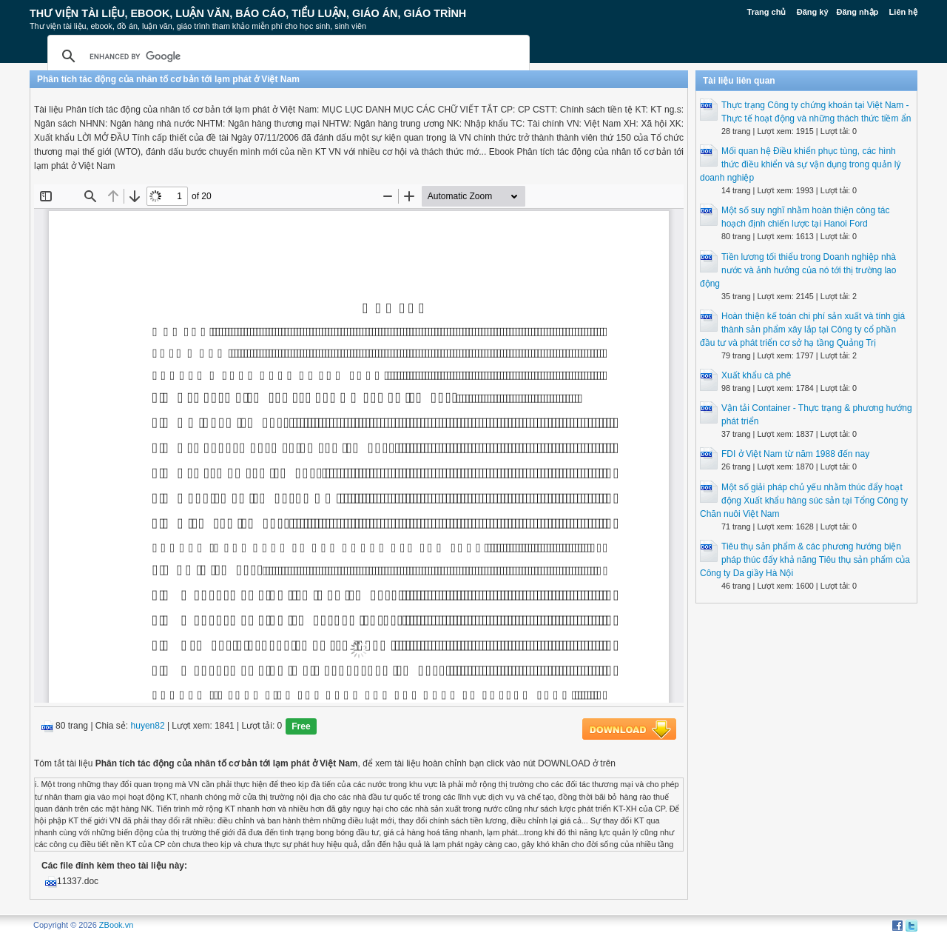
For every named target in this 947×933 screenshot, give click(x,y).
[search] (286, 56)
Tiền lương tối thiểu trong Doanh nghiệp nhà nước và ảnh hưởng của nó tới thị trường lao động (798, 270)
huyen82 (148, 726)
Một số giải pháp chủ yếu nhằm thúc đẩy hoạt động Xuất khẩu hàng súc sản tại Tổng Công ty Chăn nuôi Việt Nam (804, 500)
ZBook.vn (116, 924)
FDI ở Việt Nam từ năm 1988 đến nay (795, 454)
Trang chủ (766, 11)
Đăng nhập (858, 11)
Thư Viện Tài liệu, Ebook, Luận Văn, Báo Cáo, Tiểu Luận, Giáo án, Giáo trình (248, 13)
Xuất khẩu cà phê (756, 375)
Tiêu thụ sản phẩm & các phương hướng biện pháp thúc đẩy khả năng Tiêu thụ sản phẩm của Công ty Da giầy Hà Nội (805, 559)
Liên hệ (903, 11)
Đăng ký (813, 11)
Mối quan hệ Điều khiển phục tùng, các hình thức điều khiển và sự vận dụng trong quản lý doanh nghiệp (800, 164)
